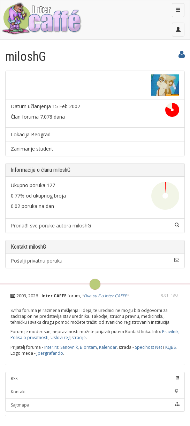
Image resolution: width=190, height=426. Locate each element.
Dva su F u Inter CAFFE (105, 296)
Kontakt (95, 392)
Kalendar (108, 347)
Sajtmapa (95, 405)
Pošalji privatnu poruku (95, 260)
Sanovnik (69, 347)
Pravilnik (170, 332)
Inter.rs (51, 347)
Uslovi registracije (68, 337)
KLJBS (170, 347)
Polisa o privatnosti (29, 337)
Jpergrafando (50, 353)
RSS (95, 378)
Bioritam (88, 347)
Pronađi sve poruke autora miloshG (95, 225)
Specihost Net (148, 347)
